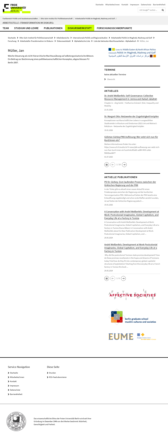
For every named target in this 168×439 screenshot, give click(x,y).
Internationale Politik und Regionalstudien (90, 37)
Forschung (12, 41)
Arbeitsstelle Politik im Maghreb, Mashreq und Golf (95, 18)
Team (6, 28)
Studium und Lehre (26, 28)
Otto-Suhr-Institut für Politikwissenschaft (57, 18)
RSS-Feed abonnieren (58, 377)
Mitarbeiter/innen (112, 4)
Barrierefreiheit (159, 4)
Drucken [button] (52, 373)
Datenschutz (146, 4)
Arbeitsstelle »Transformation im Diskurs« (28, 22)
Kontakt (125, 4)
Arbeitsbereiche (63, 37)
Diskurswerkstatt (80, 28)
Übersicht (109, 79)
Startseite (99, 4)
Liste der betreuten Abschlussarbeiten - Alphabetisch (115, 41)
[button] (106, 164)
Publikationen (53, 28)
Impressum (134, 4)
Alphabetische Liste (82, 41)
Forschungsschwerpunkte (114, 28)
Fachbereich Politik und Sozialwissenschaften (21, 18)
